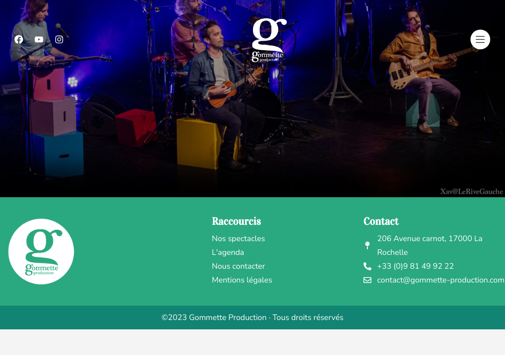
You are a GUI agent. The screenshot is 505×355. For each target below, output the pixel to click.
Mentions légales (242, 280)
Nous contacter (238, 266)
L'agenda (228, 252)
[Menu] (480, 39)
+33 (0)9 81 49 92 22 (408, 266)
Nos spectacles (238, 238)
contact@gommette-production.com (434, 280)
